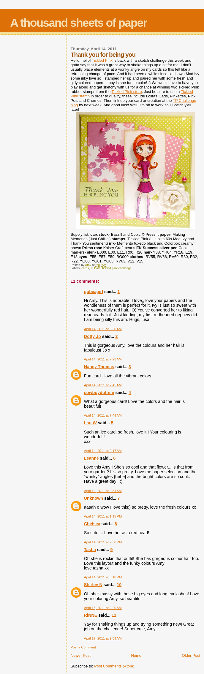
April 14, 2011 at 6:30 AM (103, 329)
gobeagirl (93, 291)
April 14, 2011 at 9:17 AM (103, 451)
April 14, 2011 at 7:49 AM (103, 415)
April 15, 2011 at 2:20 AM (103, 608)
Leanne (91, 458)
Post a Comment (83, 647)
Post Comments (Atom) (114, 666)
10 (119, 584)
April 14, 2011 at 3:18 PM (103, 577)
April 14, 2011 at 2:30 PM (103, 542)
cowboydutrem (99, 392)
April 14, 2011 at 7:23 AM (103, 359)
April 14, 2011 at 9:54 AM (103, 491)
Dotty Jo (92, 336)
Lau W (90, 422)
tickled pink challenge (117, 268)
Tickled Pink (102, 60)
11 (114, 615)
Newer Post (81, 655)
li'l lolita (95, 268)
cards (85, 268)
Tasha (90, 549)
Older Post (191, 655)
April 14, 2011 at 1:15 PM (103, 516)
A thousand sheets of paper (78, 22)
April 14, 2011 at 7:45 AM (103, 385)
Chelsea (92, 523)
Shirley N (93, 584)
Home (136, 655)
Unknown (93, 498)
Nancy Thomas (99, 366)
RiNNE (90, 615)
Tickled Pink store (127, 91)
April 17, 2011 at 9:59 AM (103, 638)
